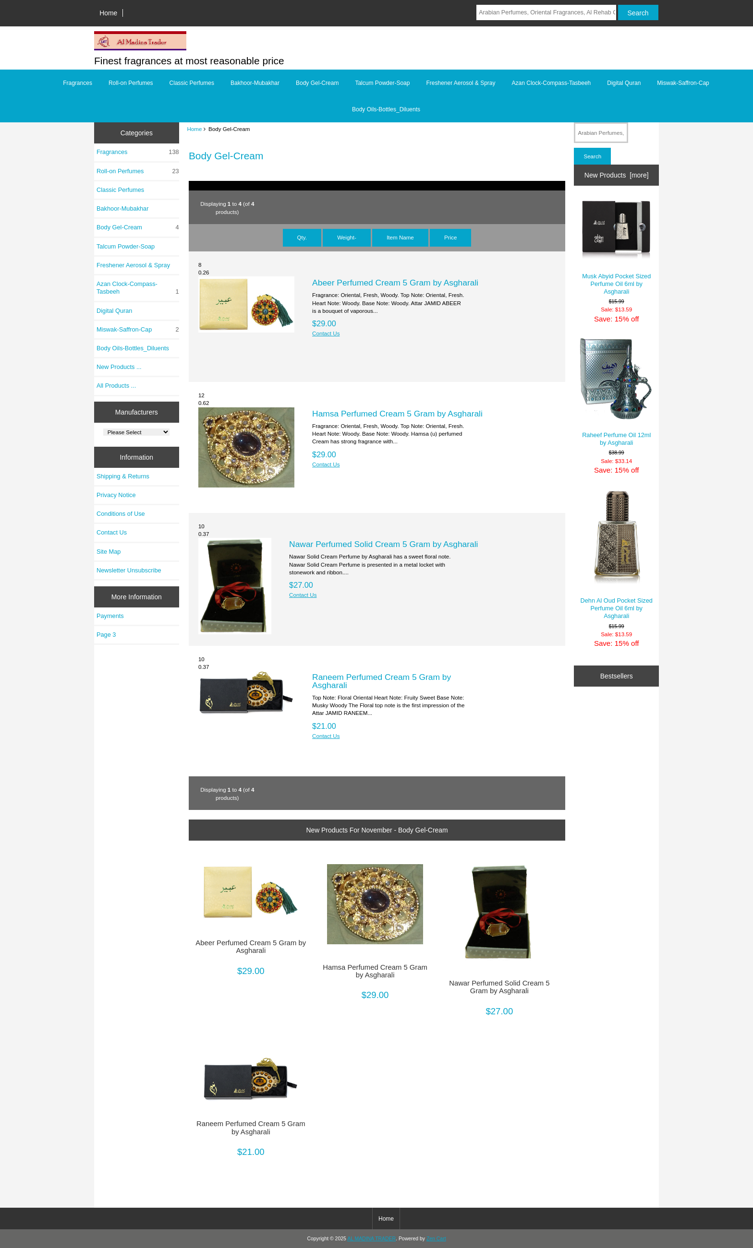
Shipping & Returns (123, 476)
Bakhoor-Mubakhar (255, 83)
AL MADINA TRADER (371, 1238)
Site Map (109, 551)
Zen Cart (436, 1238)
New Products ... (119, 366)
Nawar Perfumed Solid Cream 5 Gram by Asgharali (383, 544)
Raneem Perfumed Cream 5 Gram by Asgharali (381, 680)
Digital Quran (624, 83)
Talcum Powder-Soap (382, 83)
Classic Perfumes (192, 83)
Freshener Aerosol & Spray (460, 83)
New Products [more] (616, 175)
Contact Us (112, 532)
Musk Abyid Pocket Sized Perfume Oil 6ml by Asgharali (616, 247)
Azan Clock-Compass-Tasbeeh (551, 83)
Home (108, 13)
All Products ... (116, 385)
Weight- (346, 237)
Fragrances (77, 83)
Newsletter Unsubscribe (129, 570)
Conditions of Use (121, 513)
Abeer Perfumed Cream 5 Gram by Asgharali (395, 282)
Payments (110, 615)
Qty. (302, 237)
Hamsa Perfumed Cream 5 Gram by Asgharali (397, 413)
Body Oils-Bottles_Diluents (386, 109)
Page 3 (106, 634)
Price (450, 237)
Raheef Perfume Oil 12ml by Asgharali (616, 392)
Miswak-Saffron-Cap (683, 83)
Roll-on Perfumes (131, 83)
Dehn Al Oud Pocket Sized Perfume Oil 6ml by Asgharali (617, 554)
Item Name (400, 237)
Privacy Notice (116, 495)
